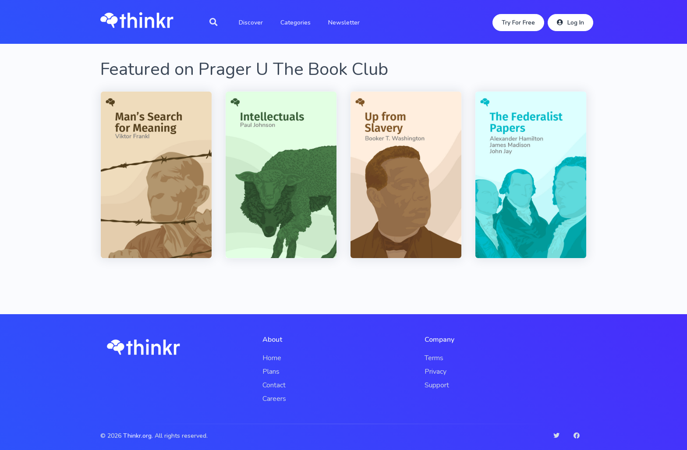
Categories (295, 22)
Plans (271, 371)
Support (437, 385)
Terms (434, 358)
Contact (274, 385)
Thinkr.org (137, 436)
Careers (274, 399)
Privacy (435, 371)
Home (271, 358)
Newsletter (344, 22)
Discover (251, 22)
